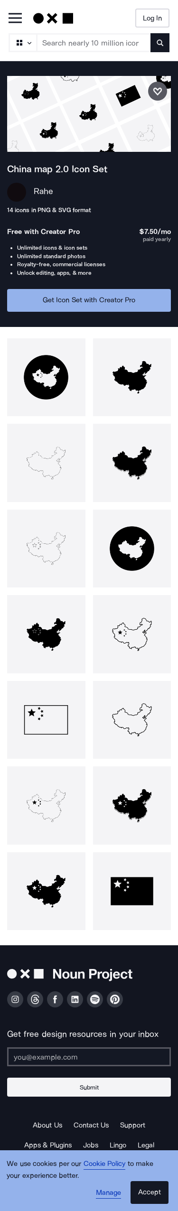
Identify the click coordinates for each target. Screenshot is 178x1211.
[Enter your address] (89, 1056)
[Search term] (93, 42)
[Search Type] (22, 42)
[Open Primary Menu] (15, 19)
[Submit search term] (159, 42)
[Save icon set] (157, 91)
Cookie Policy (105, 1163)
